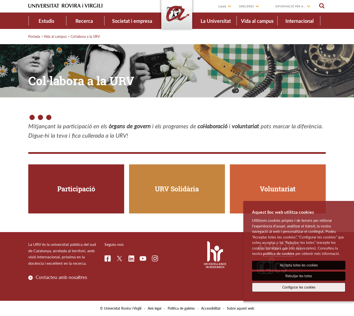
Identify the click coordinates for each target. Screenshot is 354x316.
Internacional (299, 21)
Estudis (46, 21)
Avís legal (154, 308)
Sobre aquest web (240, 308)
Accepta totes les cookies (299, 265)
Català (222, 6)
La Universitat (216, 21)
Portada (34, 36)
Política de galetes (181, 308)
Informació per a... (290, 6)
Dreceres (246, 6)
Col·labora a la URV (85, 36)
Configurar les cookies (298, 287)
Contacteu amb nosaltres (61, 277)
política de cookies (279, 253)
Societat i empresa (132, 21)
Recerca (84, 21)
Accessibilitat (211, 308)
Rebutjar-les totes (298, 276)
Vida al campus (257, 21)
